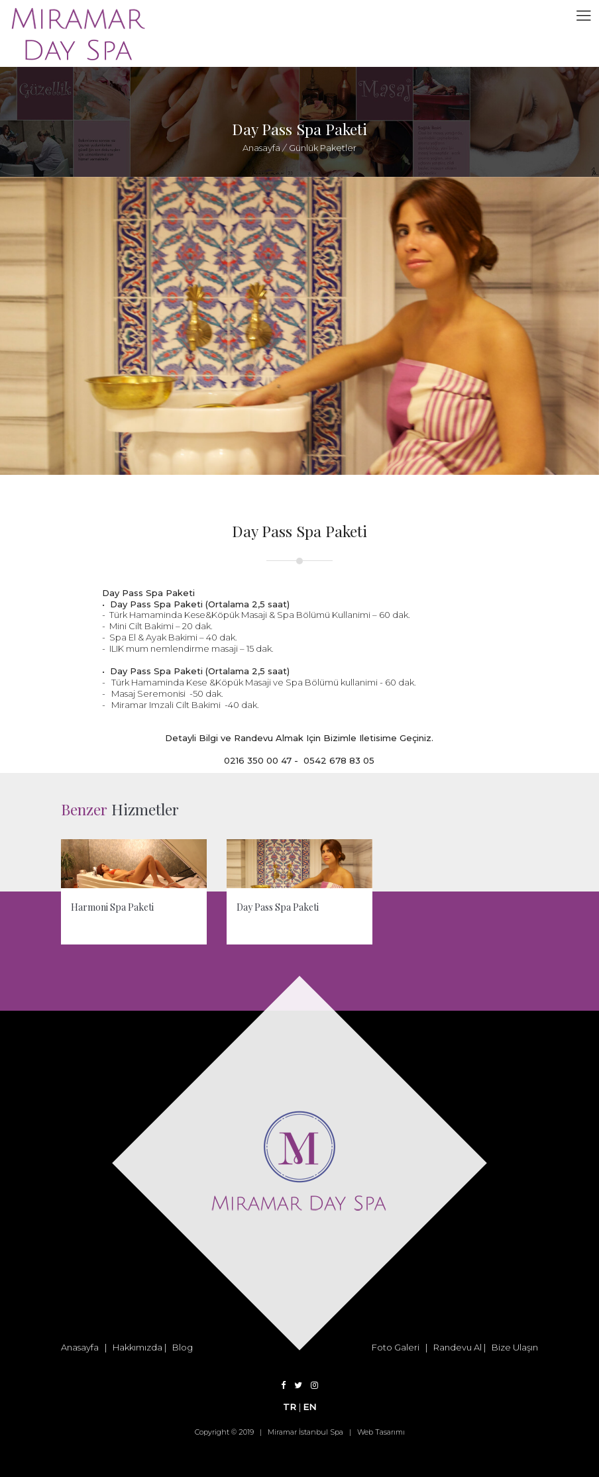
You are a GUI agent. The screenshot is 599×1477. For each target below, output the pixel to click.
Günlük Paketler (321, 147)
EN (309, 1406)
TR (291, 1406)
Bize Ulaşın (515, 1347)
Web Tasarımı (381, 1432)
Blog (182, 1347)
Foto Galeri (395, 1347)
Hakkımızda (137, 1347)
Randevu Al (457, 1347)
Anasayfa (261, 147)
